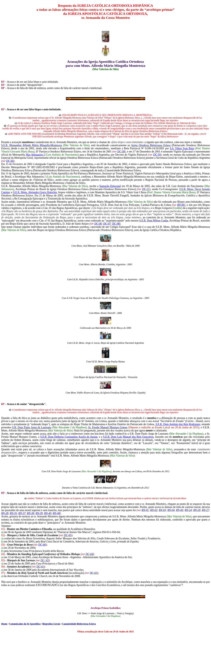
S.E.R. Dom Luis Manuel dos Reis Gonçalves (128, 436)
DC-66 (42, 544)
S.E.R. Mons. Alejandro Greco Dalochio (35, 192)
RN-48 (56, 513)
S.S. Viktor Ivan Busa (182, 148)
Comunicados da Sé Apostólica (24, 624)
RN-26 (196, 510)
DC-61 (40, 566)
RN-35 (13, 513)
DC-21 (146, 189)
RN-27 (205, 510)
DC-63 (93, 572)
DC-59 (156, 154)
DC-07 (107, 223)
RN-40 (47, 513)
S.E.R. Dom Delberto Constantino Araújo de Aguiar (68, 436)
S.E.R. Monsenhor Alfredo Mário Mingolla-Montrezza (31, 145)
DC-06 (98, 223)
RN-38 (30, 513)
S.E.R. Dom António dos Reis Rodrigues (178, 424)
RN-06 (180, 204)
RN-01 (145, 510)
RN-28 (4, 513)
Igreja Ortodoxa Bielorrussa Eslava (151, 145)
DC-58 (121, 151)
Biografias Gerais (51, 624)
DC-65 (67, 535)
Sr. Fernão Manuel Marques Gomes (107, 427)
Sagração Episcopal (110, 186)
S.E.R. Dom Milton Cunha (153, 220)
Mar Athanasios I (35, 154)
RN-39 (39, 513)
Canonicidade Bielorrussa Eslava (79, 624)
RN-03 (162, 510)
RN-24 (188, 510)
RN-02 (153, 510)
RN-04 (170, 510)
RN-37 (21, 513)
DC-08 (116, 223)
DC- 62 (45, 560)
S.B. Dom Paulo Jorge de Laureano (31, 427)
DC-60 (9, 160)
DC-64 (89, 554)
